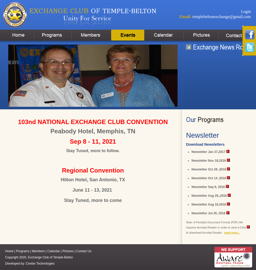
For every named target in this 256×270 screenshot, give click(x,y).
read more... (232, 232)
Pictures (68, 251)
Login (246, 11)
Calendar (53, 251)
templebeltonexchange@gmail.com (221, 16)
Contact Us (83, 251)
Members (38, 251)
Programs (22, 251)
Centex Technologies (40, 263)
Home (9, 251)
